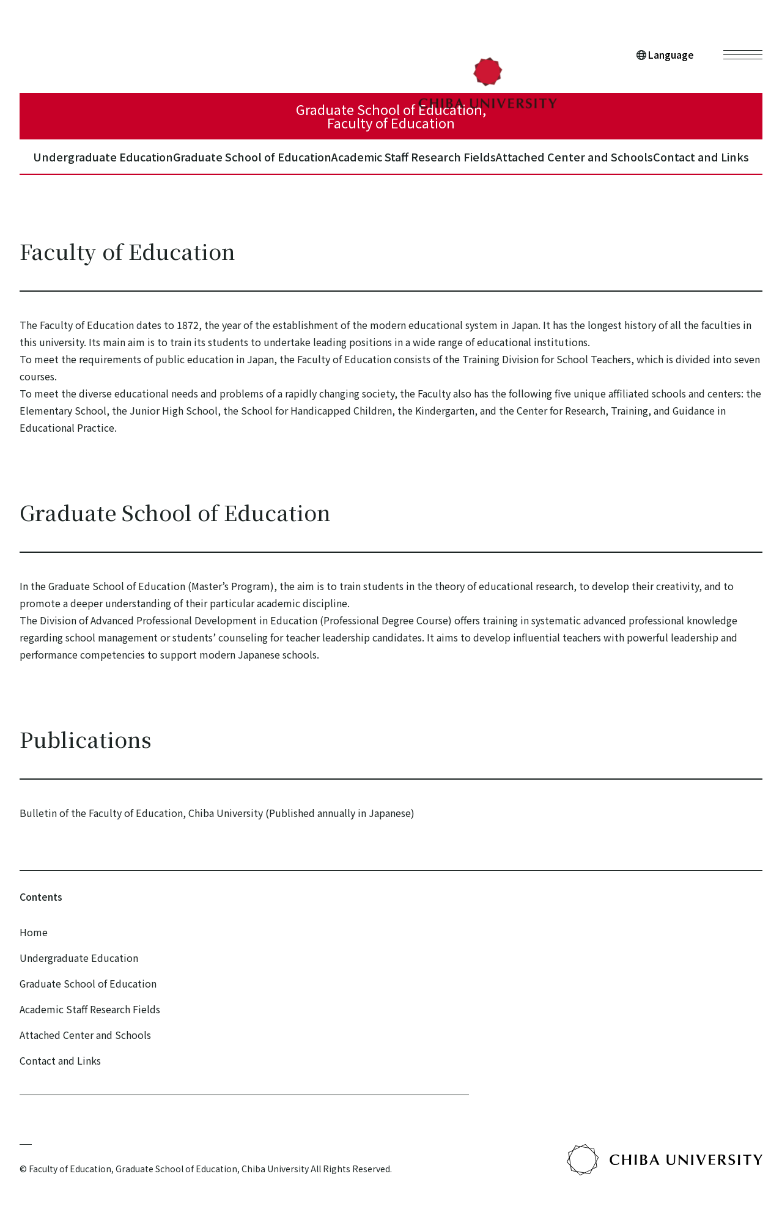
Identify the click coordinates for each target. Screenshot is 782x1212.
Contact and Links (701, 165)
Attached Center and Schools (563, 165)
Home (34, 932)
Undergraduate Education (74, 165)
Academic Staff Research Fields (405, 165)
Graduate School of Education (229, 165)
